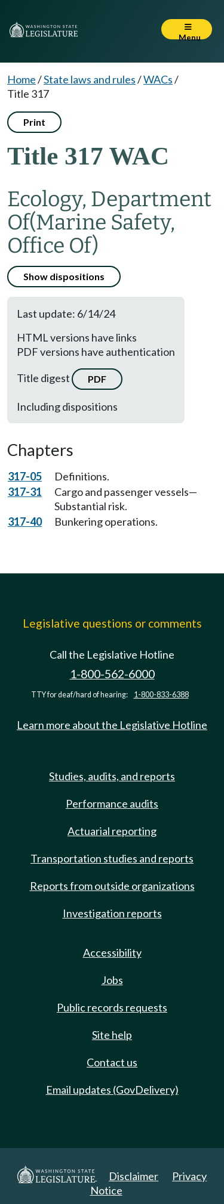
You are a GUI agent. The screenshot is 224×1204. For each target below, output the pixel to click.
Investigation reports (112, 913)
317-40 (25, 521)
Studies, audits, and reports (112, 776)
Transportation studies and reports (112, 858)
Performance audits (112, 803)
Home (21, 79)
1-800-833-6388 (161, 694)
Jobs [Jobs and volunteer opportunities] (112, 979)
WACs (158, 79)
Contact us (112, 1062)
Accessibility (112, 952)
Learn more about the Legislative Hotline (112, 724)
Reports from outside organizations (112, 885)
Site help (112, 1034)
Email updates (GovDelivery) (112, 1089)
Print (34, 122)
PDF (97, 378)
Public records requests (112, 1007)
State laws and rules (90, 79)
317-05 (25, 476)
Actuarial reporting (112, 830)
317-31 (25, 491)
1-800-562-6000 (112, 674)
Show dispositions (64, 276)
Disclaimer (133, 1176)
